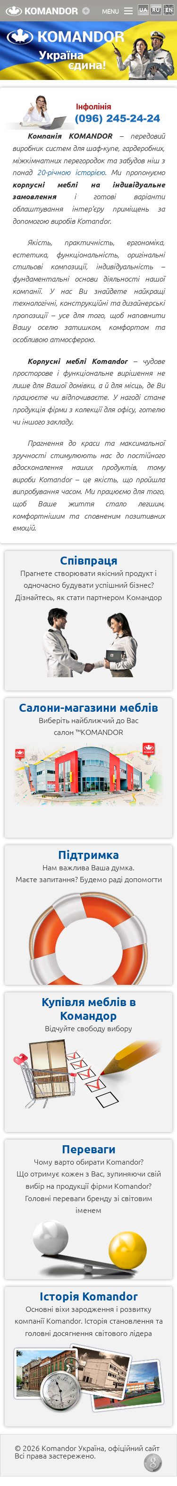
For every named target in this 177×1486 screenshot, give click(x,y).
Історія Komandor (89, 1296)
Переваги (89, 1148)
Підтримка (88, 854)
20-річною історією (71, 172)
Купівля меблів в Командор (89, 1008)
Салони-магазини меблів (88, 707)
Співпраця (89, 560)
